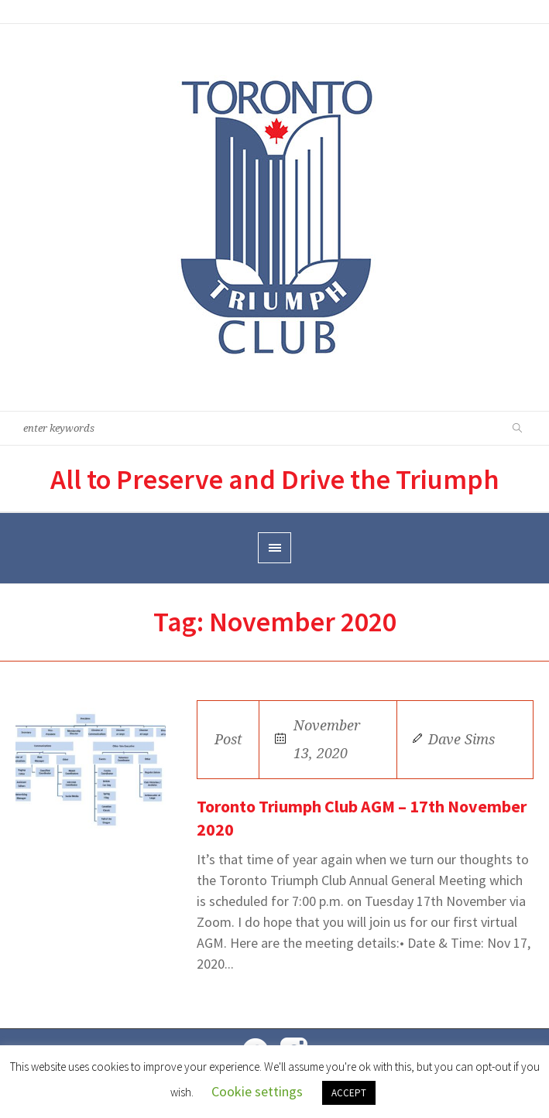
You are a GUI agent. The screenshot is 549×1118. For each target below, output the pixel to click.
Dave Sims (461, 739)
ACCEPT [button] (348, 1092)
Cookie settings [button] (257, 1091)
